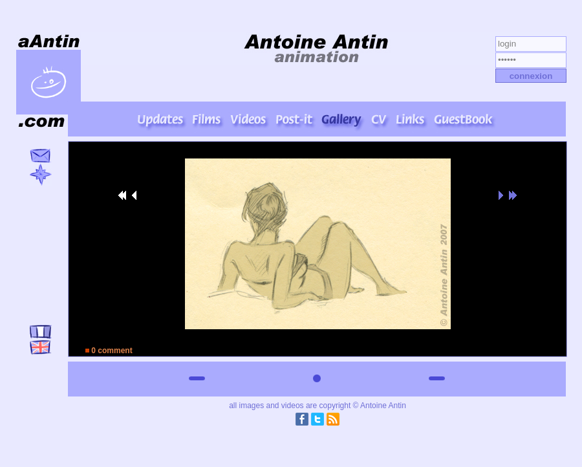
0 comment (109, 350)
